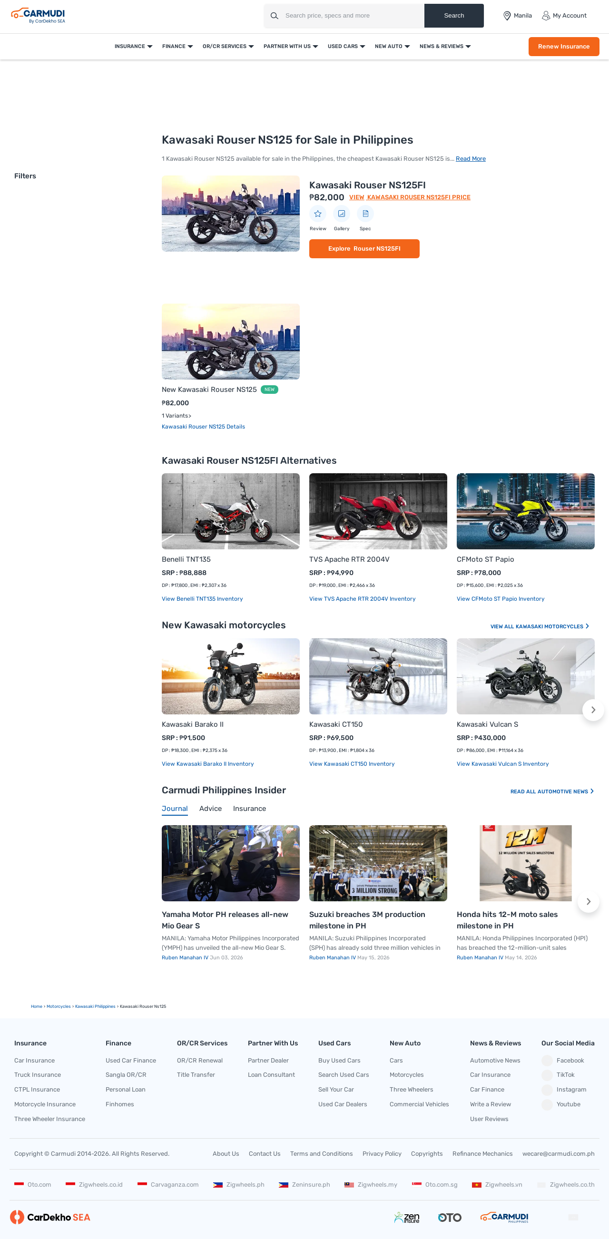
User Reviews (489, 1118)
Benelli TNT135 (186, 559)
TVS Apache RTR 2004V (349, 559)
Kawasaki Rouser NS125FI (367, 185)
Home (36, 1006)
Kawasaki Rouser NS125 (194, 426)
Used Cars (343, 46)
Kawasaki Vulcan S (487, 724)
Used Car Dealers (342, 1104)
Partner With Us (287, 46)
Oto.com (32, 1184)
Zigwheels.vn (497, 1184)
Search (454, 15)
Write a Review (490, 1104)
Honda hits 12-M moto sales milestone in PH (507, 920)
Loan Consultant (271, 1074)
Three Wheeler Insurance (49, 1118)
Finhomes (120, 1104)
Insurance (130, 46)
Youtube (560, 1105)
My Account (564, 15)
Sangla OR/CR (126, 1074)
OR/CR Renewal (200, 1060)
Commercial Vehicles (419, 1104)
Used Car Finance (131, 1060)
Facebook (562, 1060)
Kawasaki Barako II (193, 724)
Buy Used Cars (339, 1060)
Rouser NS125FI (377, 248)
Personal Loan (126, 1089)
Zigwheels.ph (239, 1184)
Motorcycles (407, 1074)
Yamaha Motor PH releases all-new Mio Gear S (225, 920)
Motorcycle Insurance (45, 1104)
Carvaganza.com (168, 1184)
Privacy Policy (382, 1153)
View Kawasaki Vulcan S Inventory (503, 764)
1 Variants (175, 415)
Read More (471, 158)
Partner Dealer (268, 1060)
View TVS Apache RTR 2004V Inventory (362, 598)
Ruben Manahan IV (186, 958)
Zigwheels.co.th (566, 1184)
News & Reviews (441, 46)
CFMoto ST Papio (485, 559)
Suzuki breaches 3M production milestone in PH (367, 920)
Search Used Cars (343, 1074)
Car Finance (487, 1089)
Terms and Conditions (321, 1153)
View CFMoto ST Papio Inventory (501, 598)
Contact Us (265, 1153)
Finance (174, 46)
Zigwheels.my (370, 1184)
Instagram (564, 1090)
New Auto (389, 46)
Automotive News (566, 792)
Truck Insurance (37, 1074)
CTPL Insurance (37, 1089)
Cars (396, 1060)
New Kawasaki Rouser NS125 (209, 389)
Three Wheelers (411, 1089)
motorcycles (59, 1006)
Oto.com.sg (435, 1184)
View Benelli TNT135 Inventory (202, 598)
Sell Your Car (336, 1089)
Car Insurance (34, 1060)
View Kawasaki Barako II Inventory (208, 764)
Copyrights (427, 1153)
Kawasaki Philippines (95, 1006)
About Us (226, 1153)
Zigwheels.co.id (94, 1184)
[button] (593, 710)
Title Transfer (196, 1074)
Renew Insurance (564, 46)
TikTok (558, 1075)
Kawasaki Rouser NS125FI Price (418, 197)
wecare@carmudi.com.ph (558, 1153)
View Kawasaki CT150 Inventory (352, 764)
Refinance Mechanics (482, 1153)
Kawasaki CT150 (336, 724)
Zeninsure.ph (304, 1184)
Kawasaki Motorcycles (553, 627)
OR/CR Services (224, 46)
